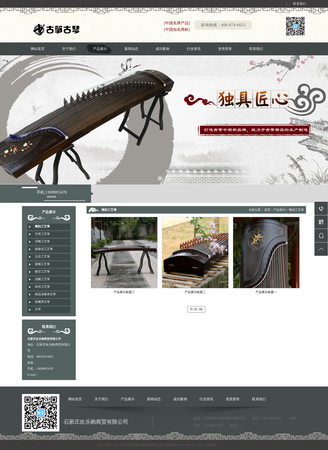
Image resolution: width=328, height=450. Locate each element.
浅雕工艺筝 (42, 279)
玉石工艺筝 (42, 256)
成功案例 (162, 49)
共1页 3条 (196, 309)
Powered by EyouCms (190, 445)
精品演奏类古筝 (45, 294)
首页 (267, 209)
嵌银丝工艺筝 (44, 249)
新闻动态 (131, 49)
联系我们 (299, 4)
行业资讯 (194, 49)
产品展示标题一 (266, 292)
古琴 (38, 309)
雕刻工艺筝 (42, 226)
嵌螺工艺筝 (42, 264)
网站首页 (38, 49)
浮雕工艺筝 (42, 241)
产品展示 (100, 49)
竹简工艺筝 (42, 234)
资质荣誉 (225, 49)
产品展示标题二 (195, 292)
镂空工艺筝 (42, 271)
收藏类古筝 (42, 301)
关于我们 (69, 49)
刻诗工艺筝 (42, 286)
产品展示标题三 (124, 292)
